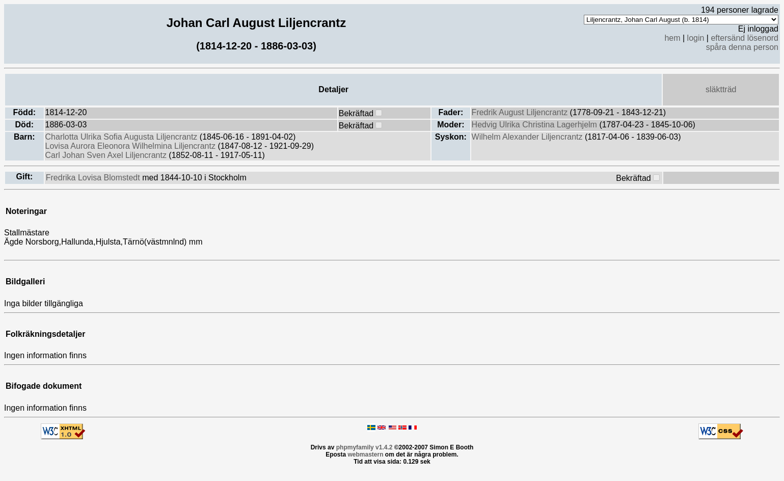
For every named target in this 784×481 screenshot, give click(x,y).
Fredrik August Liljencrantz (521, 112)
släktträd (721, 89)
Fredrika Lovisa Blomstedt (94, 177)
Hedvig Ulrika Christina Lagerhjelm (536, 124)
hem (672, 38)
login (696, 38)
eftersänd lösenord (744, 38)
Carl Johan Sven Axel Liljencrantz (107, 155)
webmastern (365, 454)
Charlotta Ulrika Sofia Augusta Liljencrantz (122, 136)
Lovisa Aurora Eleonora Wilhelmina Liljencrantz (131, 146)
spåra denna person (742, 47)
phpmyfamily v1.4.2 (364, 447)
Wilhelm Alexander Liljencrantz (528, 136)
